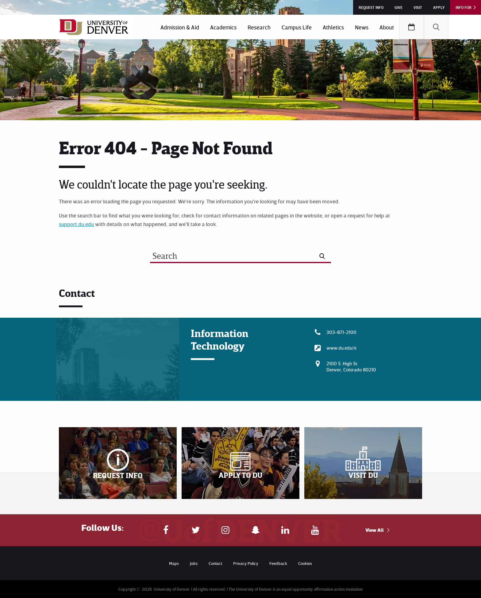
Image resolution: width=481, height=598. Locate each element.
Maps (174, 563)
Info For (463, 7)
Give (398, 7)
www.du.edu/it (341, 348)
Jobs (194, 563)
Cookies (305, 563)
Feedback (278, 563)
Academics (223, 27)
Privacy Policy (245, 563)
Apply (438, 7)
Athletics (333, 27)
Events (411, 27)
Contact (215, 563)
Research (259, 27)
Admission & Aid (179, 27)
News (361, 27)
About (386, 27)
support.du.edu (76, 223)
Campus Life (297, 27)
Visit (418, 7)
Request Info (371, 7)
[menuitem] (180, 27)
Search (436, 27)
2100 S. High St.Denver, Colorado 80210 (351, 366)
